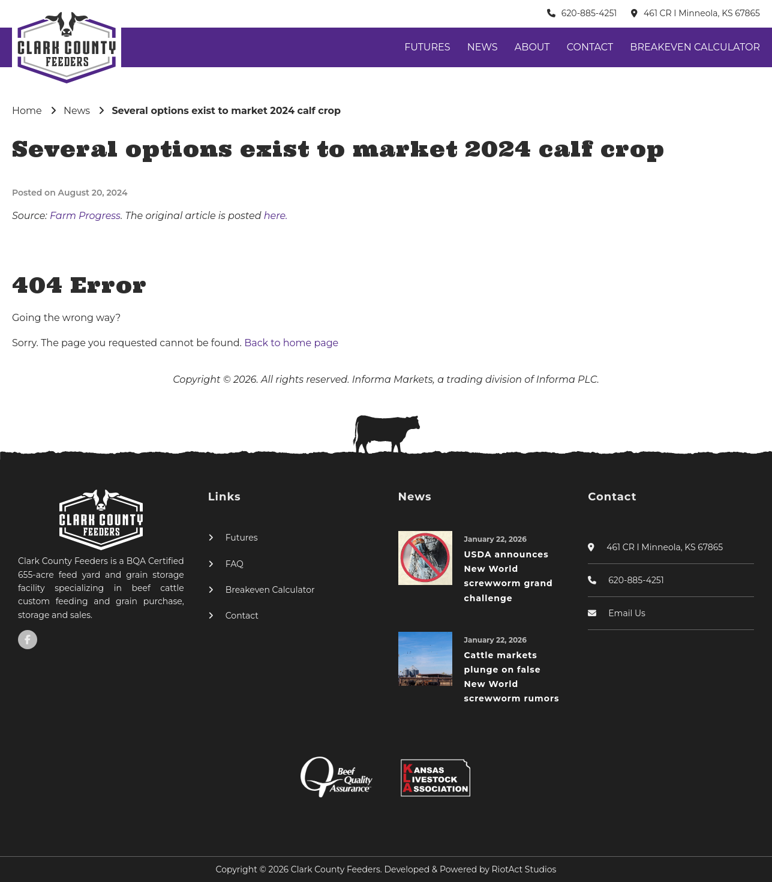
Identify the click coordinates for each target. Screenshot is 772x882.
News (482, 47)
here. (276, 215)
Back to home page (291, 343)
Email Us (626, 613)
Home (27, 110)
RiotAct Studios (524, 869)
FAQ (235, 564)
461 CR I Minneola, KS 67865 (702, 13)
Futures (427, 47)
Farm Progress (85, 215)
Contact (590, 47)
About (532, 47)
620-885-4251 (589, 13)
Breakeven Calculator (695, 47)
